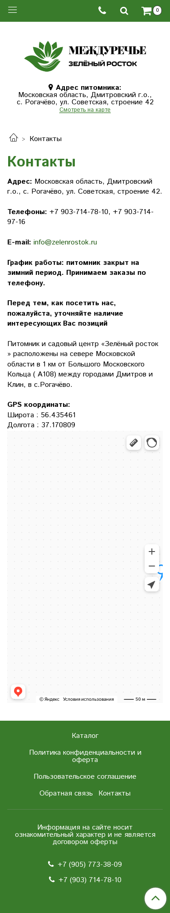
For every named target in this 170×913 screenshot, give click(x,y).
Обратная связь (66, 793)
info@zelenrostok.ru (65, 242)
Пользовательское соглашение (85, 776)
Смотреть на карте (85, 110)
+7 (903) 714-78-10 (89, 880)
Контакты (114, 793)
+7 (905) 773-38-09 (90, 864)
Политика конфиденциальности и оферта (85, 756)
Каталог (85, 736)
